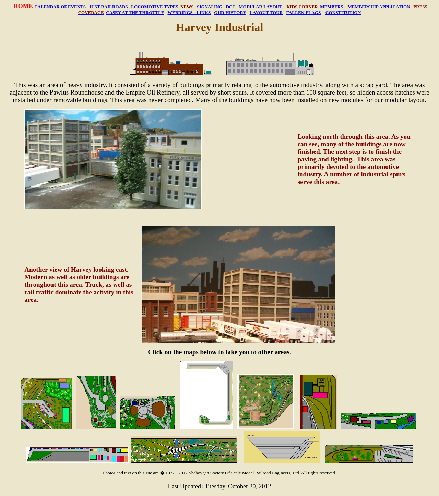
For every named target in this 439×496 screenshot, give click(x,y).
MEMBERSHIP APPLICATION (378, 6)
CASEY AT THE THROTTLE (135, 12)
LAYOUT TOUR (266, 12)
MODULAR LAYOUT (261, 6)
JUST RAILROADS (108, 6)
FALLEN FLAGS (303, 12)
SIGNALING (209, 6)
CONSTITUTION (343, 12)
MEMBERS (331, 6)
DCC (230, 6)
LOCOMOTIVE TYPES (155, 6)
